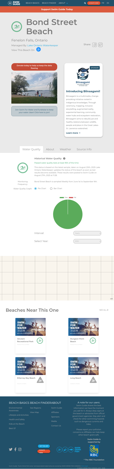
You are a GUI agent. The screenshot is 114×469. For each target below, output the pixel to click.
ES (108, 3)
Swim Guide (56, 408)
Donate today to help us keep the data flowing (34, 66)
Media (54, 421)
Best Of (12, 428)
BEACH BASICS (32, 3)
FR (103, 3)
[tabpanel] (57, 201)
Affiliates (55, 412)
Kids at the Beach (16, 424)
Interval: (39, 233)
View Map (34, 412)
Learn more (73, 133)
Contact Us (56, 426)
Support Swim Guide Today (57, 9)
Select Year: (41, 241)
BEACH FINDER (49, 3)
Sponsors (55, 417)
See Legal (84, 466)
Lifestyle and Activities (19, 415)
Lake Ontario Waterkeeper (42, 45)
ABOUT (62, 3)
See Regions (35, 408)
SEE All (103, 310)
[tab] (31, 149)
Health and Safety (17, 419)
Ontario (41, 40)
